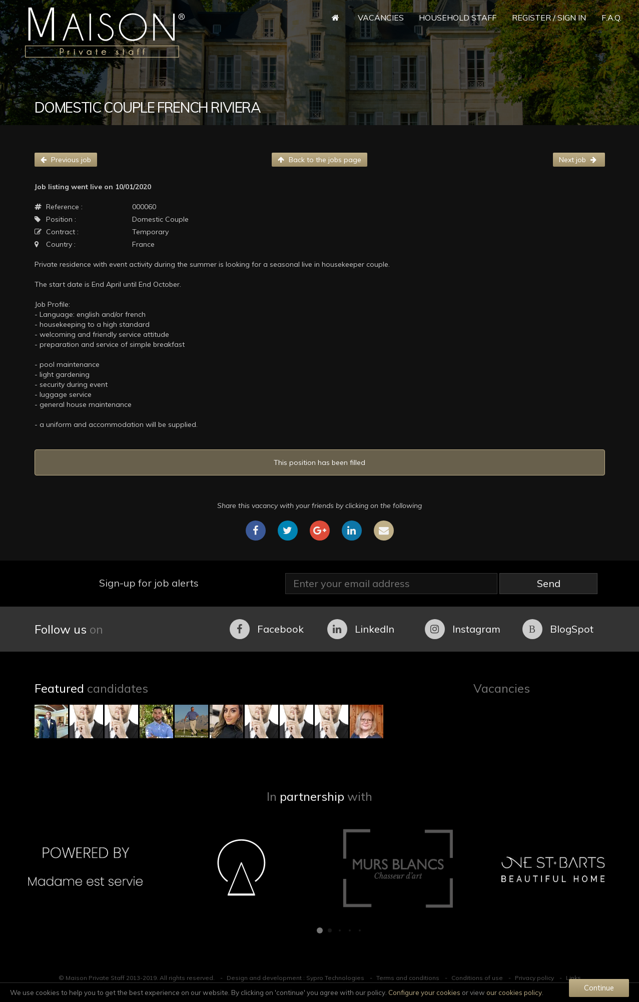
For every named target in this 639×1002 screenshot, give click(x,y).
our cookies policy (514, 992)
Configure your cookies (424, 992)
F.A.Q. (611, 18)
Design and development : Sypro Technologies (295, 977)
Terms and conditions (407, 977)
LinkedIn (360, 629)
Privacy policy (534, 977)
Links (573, 977)
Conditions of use (477, 977)
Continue (599, 987)
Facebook (267, 629)
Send (548, 583)
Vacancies (381, 18)
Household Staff (457, 18)
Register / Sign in (549, 18)
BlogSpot (557, 629)
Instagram (462, 629)
